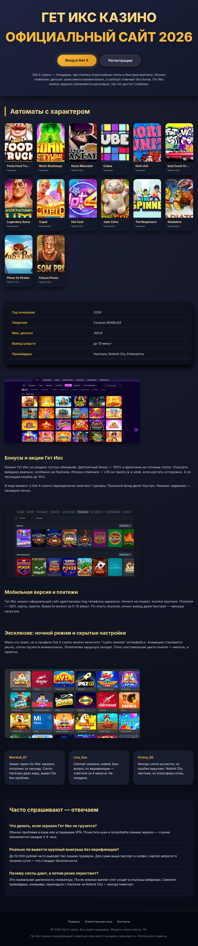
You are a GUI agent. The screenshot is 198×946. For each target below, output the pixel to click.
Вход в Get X (76, 60)
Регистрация (120, 60)
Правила (74, 921)
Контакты (123, 921)
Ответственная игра (98, 921)
